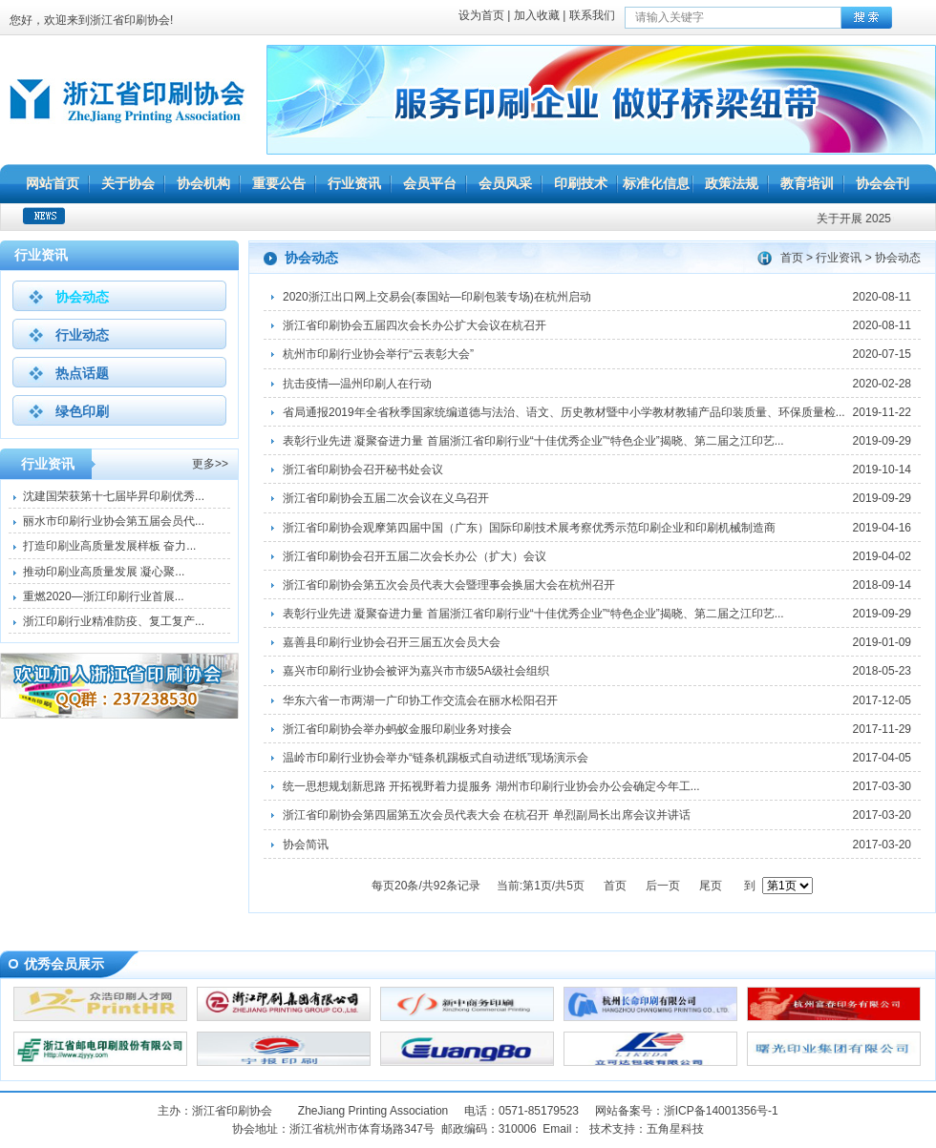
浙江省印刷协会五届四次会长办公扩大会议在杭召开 (414, 325)
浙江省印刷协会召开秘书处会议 (363, 469)
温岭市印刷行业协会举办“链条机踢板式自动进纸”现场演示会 (435, 757)
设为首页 (481, 15)
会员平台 (430, 184)
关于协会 (128, 184)
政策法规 (731, 184)
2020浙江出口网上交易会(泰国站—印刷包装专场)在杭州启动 (437, 296)
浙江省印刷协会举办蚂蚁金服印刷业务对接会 (397, 729)
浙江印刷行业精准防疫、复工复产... (113, 621)
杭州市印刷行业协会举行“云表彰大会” (378, 354)
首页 (791, 257)
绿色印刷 (82, 411)
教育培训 (807, 184)
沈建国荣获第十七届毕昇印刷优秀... (113, 496)
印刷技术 (580, 184)
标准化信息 (656, 184)
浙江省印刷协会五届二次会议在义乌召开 (386, 498)
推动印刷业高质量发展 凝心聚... (103, 571)
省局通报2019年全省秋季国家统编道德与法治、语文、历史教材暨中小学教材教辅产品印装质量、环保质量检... (564, 412)
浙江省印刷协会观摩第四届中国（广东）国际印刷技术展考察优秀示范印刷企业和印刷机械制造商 (529, 527)
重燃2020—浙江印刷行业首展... (103, 596)
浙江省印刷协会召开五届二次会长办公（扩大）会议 (414, 556)
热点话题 (82, 373)
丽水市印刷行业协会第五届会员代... (113, 521)
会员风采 (505, 184)
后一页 (663, 885)
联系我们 (592, 15)
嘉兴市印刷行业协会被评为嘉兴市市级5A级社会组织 (416, 671)
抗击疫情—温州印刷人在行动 (357, 383)
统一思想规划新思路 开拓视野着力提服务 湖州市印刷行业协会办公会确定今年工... (491, 786)
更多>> (210, 463)
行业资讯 (354, 184)
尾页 (710, 885)
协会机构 (203, 184)
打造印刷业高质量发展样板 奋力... (109, 546)
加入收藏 (537, 15)
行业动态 (82, 335)
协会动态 (82, 296)
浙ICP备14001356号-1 (721, 1110)
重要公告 (279, 184)
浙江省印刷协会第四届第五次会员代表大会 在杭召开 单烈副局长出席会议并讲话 (487, 815)
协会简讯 (306, 844)
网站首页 (52, 184)
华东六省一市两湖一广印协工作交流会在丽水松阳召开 (420, 700)
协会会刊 (882, 184)
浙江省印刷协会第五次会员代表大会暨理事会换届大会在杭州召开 (449, 585)
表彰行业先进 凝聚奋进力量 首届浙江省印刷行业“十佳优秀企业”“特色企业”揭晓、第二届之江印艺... (533, 441)
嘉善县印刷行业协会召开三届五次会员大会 (391, 642)
